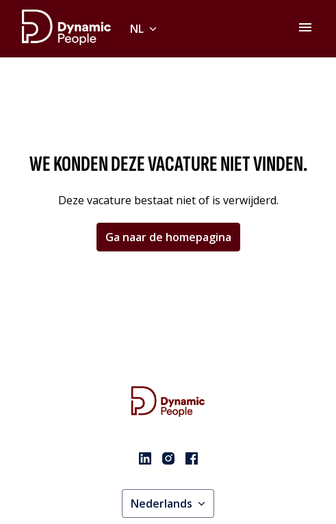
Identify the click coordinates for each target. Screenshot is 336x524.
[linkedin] (145, 458)
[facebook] (191, 458)
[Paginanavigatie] (305, 27)
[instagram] (168, 458)
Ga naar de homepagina (168, 237)
